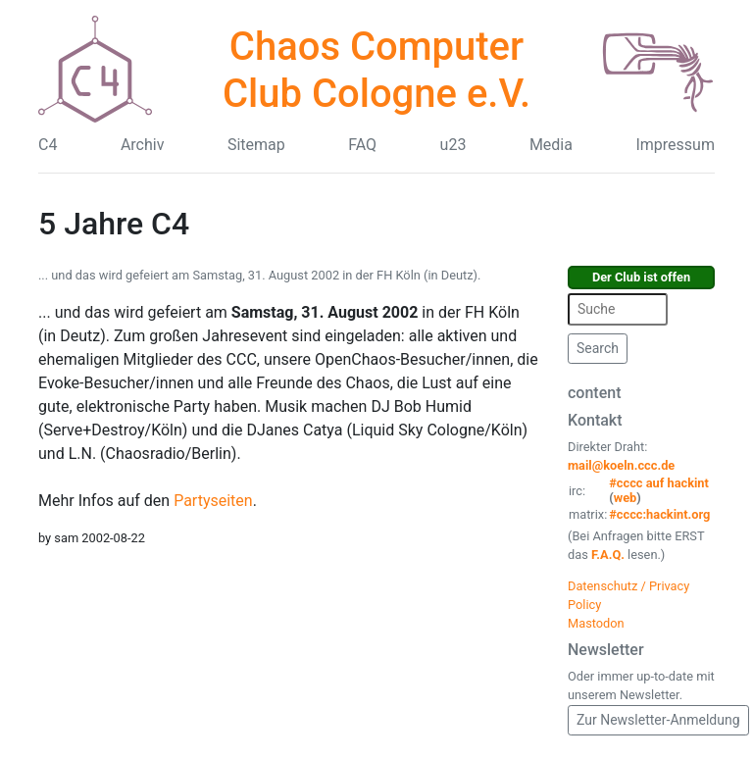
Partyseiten (211, 500)
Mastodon (596, 623)
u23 (453, 144)
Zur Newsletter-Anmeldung (658, 720)
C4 (47, 144)
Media (551, 144)
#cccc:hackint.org (659, 514)
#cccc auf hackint (659, 483)
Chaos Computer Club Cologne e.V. (376, 70)
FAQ (362, 144)
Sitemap (256, 144)
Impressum (675, 144)
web (625, 497)
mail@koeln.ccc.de (621, 465)
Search (598, 348)
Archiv (143, 144)
